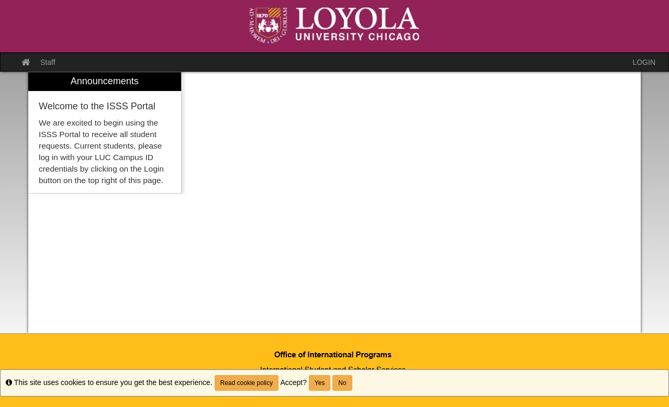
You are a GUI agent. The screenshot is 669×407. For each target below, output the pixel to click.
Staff (47, 62)
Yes (320, 383)
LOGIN (643, 62)
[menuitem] (104, 132)
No (342, 383)
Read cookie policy (246, 383)
